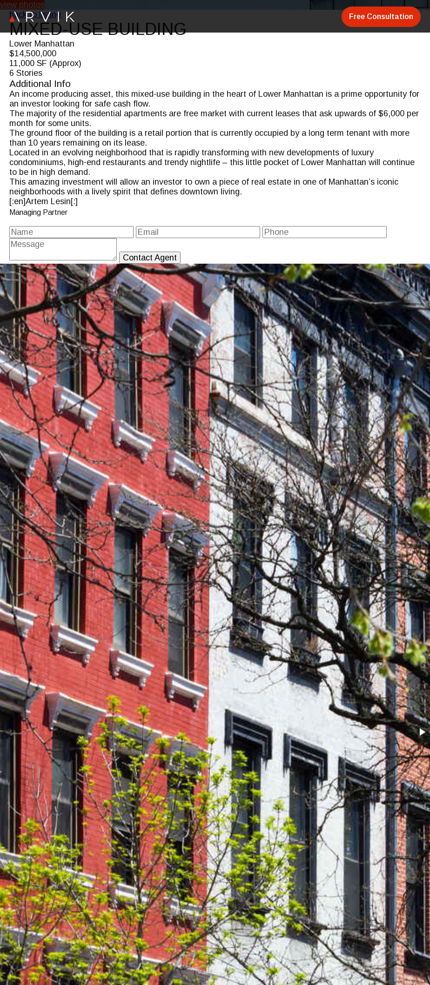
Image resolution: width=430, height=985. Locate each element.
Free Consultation (381, 16)
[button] (421, 732)
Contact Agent (150, 257)
